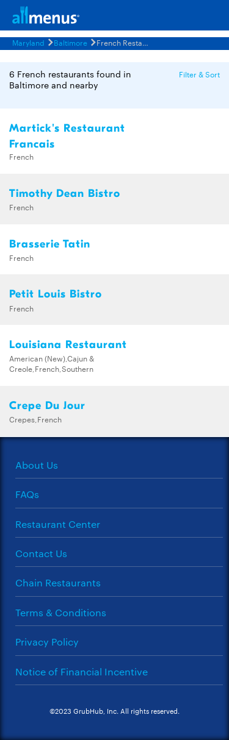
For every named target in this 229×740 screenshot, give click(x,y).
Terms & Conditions (60, 612)
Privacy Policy (47, 641)
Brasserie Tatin (49, 244)
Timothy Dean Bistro (64, 193)
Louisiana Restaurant (68, 344)
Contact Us (41, 553)
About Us (36, 464)
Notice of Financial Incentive (81, 671)
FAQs (27, 494)
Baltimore (70, 42)
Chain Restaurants (58, 582)
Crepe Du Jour (47, 405)
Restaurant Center (57, 524)
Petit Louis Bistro (55, 294)
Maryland (28, 42)
